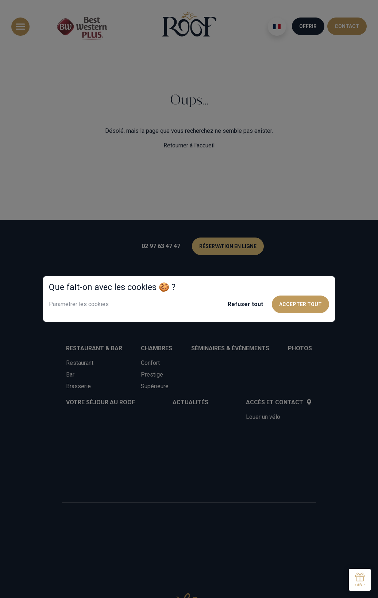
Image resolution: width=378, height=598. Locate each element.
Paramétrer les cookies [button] (79, 304)
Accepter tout (300, 304)
